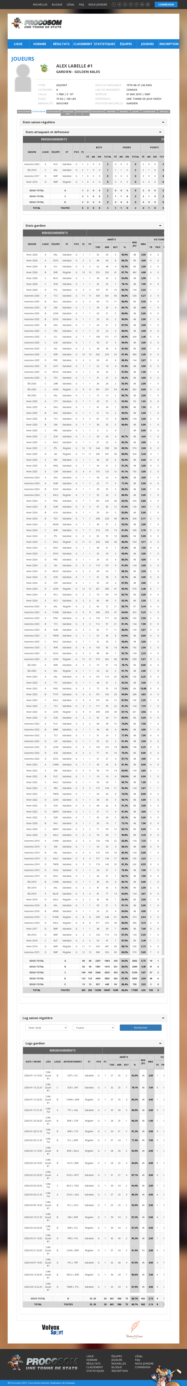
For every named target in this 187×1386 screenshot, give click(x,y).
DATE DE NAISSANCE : (108, 85)
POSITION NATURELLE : (109, 103)
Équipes (126, 44)
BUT (115, 247)
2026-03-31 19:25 (33, 1238)
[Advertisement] (122, 26)
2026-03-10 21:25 (33, 1217)
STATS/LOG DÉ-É (68, 112)
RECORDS (124, 111)
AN (93, 156)
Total (107, 156)
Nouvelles (40, 4)
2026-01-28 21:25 (33, 1131)
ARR (107, 247)
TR (150, 247)
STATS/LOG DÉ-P (82, 112)
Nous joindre (97, 4)
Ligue (18, 44)
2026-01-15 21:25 (33, 1110)
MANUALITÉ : (46, 103)
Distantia (70, 1383)
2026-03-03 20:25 (33, 1185)
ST (67, 152)
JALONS (135, 111)
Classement (82, 44)
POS (76, 152)
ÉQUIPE (55, 152)
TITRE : (42, 85)
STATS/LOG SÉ (53, 111)
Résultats (61, 44)
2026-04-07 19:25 (33, 1262)
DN (99, 156)
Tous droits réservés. (39, 1383)
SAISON (32, 152)
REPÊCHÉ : (101, 94)
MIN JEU (134, 244)
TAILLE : (43, 94)
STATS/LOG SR (38, 111)
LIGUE (45, 152)
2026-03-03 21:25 (33, 1194)
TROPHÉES (111, 111)
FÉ (87, 156)
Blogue (57, 4)
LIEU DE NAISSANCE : (108, 89)
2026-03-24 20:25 (33, 1227)
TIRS (97, 247)
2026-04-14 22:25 (33, 1286)
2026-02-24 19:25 (33, 1163)
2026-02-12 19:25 (33, 1150)
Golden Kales (87, 71)
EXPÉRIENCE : (103, 98)
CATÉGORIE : (45, 89)
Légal (71, 4)
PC (90, 244)
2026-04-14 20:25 (33, 1274)
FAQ (81, 4)
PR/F (158, 247)
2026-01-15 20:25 (33, 1099)
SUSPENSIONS (149, 111)
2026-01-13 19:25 (33, 1075)
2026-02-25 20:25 (33, 1175)
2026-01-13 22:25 (33, 1087)
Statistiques (104, 44)
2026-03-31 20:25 (33, 1250)
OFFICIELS (164, 111)
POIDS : (42, 98)
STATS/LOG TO (97, 111)
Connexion (142, 1367)
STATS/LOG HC (24, 111)
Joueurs (147, 44)
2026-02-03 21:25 (33, 1140)
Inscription (169, 44)
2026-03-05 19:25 (33, 1205)
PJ (82, 152)
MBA (143, 244)
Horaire (39, 44)
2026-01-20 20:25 (33, 1120)
